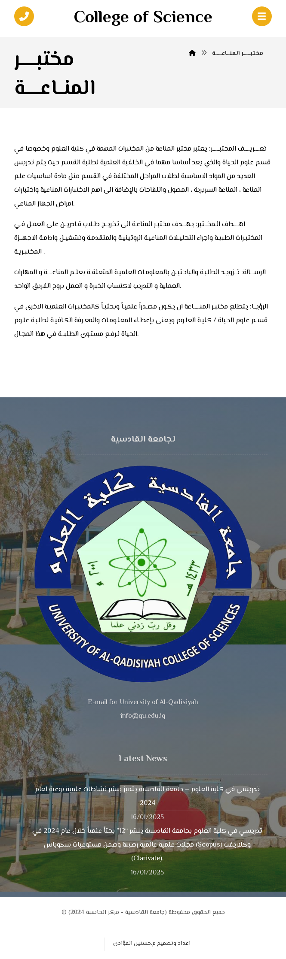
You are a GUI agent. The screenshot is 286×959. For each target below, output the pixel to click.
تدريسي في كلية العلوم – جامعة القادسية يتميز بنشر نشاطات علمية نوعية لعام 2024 (147, 796)
